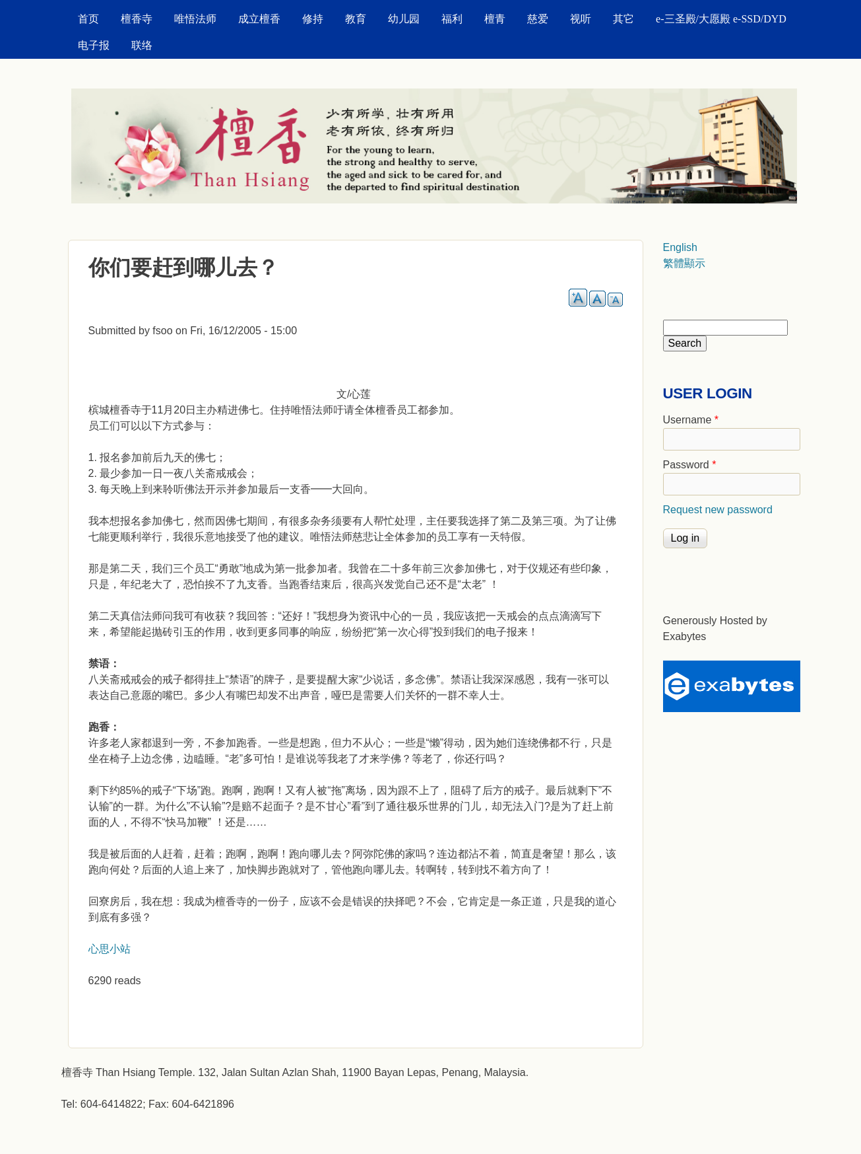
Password (690, 464)
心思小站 (109, 949)
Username (690, 419)
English (680, 247)
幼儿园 (404, 18)
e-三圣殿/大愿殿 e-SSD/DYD (721, 18)
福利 (451, 18)
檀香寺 (136, 18)
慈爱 (537, 18)
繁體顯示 (684, 263)
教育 (355, 18)
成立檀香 (259, 18)
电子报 (94, 45)
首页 (88, 18)
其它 (623, 18)
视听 (580, 18)
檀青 (494, 18)
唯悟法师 (195, 18)
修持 (312, 18)
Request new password (718, 509)
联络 (141, 45)
